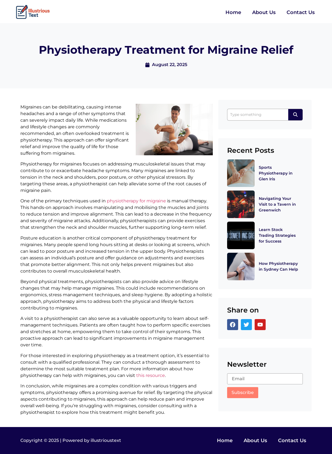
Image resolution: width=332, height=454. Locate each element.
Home (233, 12)
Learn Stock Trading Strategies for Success (277, 235)
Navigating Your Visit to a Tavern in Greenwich (277, 204)
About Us (264, 12)
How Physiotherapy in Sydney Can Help (278, 266)
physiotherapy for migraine (136, 200)
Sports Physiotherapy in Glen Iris (276, 173)
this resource (150, 375)
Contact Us (301, 12)
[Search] (257, 115)
